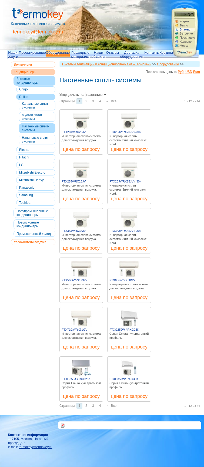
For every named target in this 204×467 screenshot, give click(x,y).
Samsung (26, 195)
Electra (24, 150)
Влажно (185, 29)
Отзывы (112, 52)
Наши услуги (13, 54)
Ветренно (186, 33)
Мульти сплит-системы (32, 117)
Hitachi (24, 157)
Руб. (181, 72)
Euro (196, 72)
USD (188, 72)
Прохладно (187, 37)
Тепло (184, 25)
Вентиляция (23, 64)
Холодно (186, 41)
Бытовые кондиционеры (27, 80)
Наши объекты (98, 54)
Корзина (166, 52)
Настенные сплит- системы (35, 128)
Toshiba (24, 203)
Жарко (184, 21)
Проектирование (32, 52)
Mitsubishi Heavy (31, 180)
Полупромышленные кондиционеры (32, 213)
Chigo (23, 89)
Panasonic (26, 187)
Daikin (23, 97)
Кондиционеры (25, 72)
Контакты (151, 52)
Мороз (184, 45)
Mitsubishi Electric (32, 172)
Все (113, 101)
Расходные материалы (80, 54)
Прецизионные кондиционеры (27, 224)
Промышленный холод (33, 234)
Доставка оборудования (131, 54)
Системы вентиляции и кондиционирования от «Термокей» (106, 64)
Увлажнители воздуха (30, 242)
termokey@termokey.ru (38, 32)
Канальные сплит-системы (35, 105)
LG (21, 165)
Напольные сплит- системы (35, 139)
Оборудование (58, 52)
